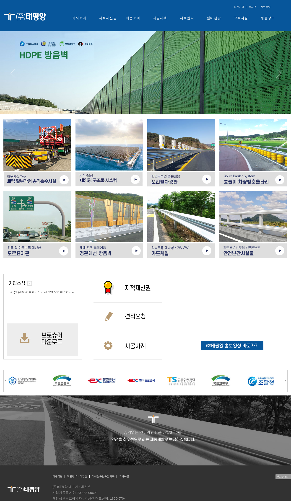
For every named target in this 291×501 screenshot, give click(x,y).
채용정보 (268, 18)
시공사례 (160, 18)
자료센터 (187, 18)
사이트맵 (266, 6)
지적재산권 (108, 18)
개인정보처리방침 (77, 476)
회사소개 (79, 18)
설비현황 (214, 18)
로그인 (252, 6)
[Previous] (12, 73)
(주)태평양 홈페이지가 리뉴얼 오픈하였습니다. (44, 292)
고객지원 (241, 18)
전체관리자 (283, 476)
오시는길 (124, 476)
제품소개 (133, 18)
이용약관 (57, 476)
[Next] (278, 73)
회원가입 (239, 6)
